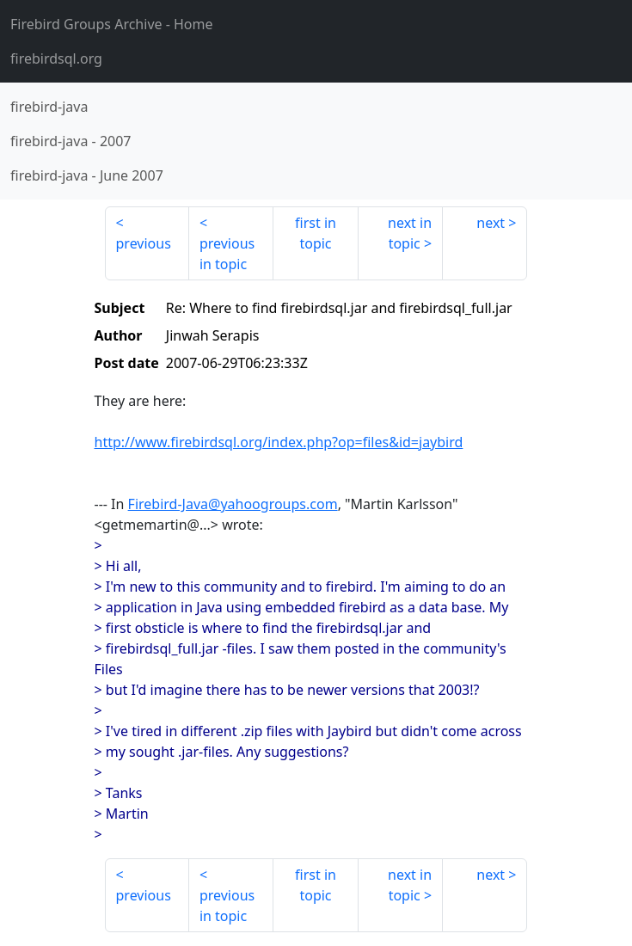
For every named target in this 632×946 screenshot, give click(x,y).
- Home (111, 24)
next (490, 222)
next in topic (410, 233)
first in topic (315, 233)
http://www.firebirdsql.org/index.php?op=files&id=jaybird (279, 442)
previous (143, 243)
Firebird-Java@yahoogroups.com (233, 503)
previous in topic (227, 253)
